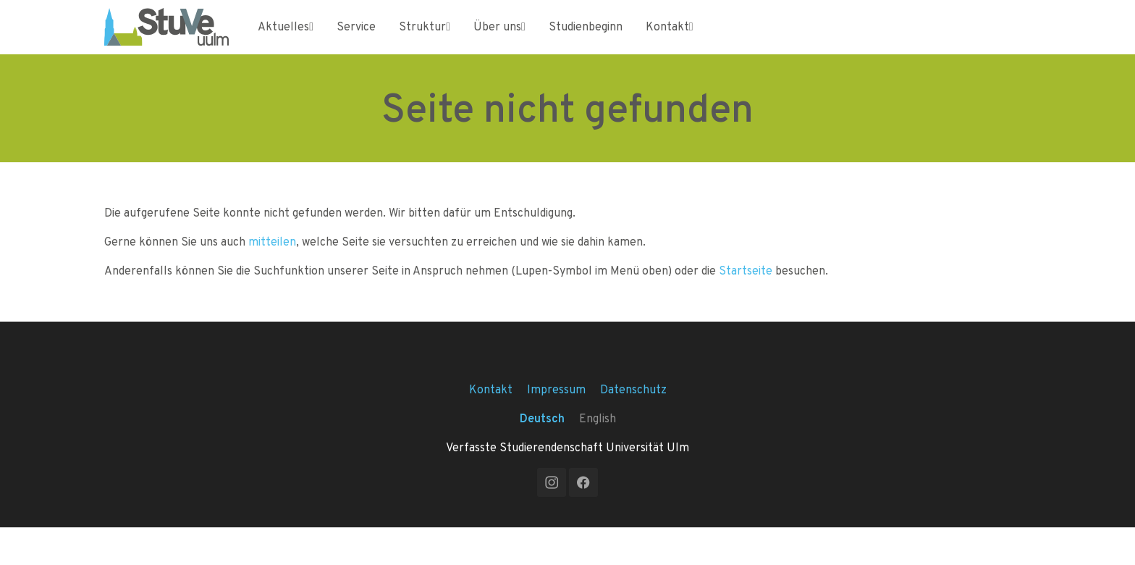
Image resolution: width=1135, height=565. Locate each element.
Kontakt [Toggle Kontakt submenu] (669, 39)
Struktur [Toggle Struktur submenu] (424, 39)
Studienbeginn (586, 39)
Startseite (745, 296)
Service (356, 39)
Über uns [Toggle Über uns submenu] (499, 39)
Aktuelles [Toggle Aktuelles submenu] (285, 39)
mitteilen (272, 267)
